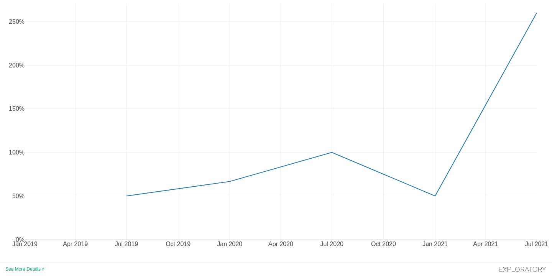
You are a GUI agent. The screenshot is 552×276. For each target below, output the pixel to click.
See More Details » (24, 269)
